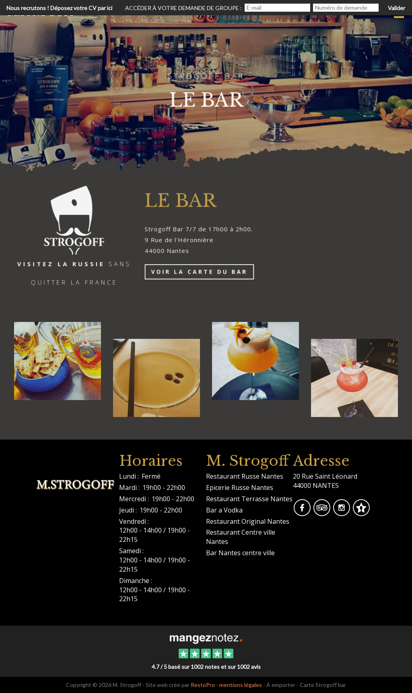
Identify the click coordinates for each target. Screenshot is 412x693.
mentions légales (240, 684)
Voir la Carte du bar (200, 272)
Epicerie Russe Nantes (239, 487)
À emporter (280, 684)
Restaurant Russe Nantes (244, 476)
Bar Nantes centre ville (240, 552)
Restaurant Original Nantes (247, 521)
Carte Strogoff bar (323, 684)
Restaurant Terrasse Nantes (249, 498)
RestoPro (203, 684)
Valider (396, 7)
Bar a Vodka (224, 510)
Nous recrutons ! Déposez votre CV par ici (59, 7)
